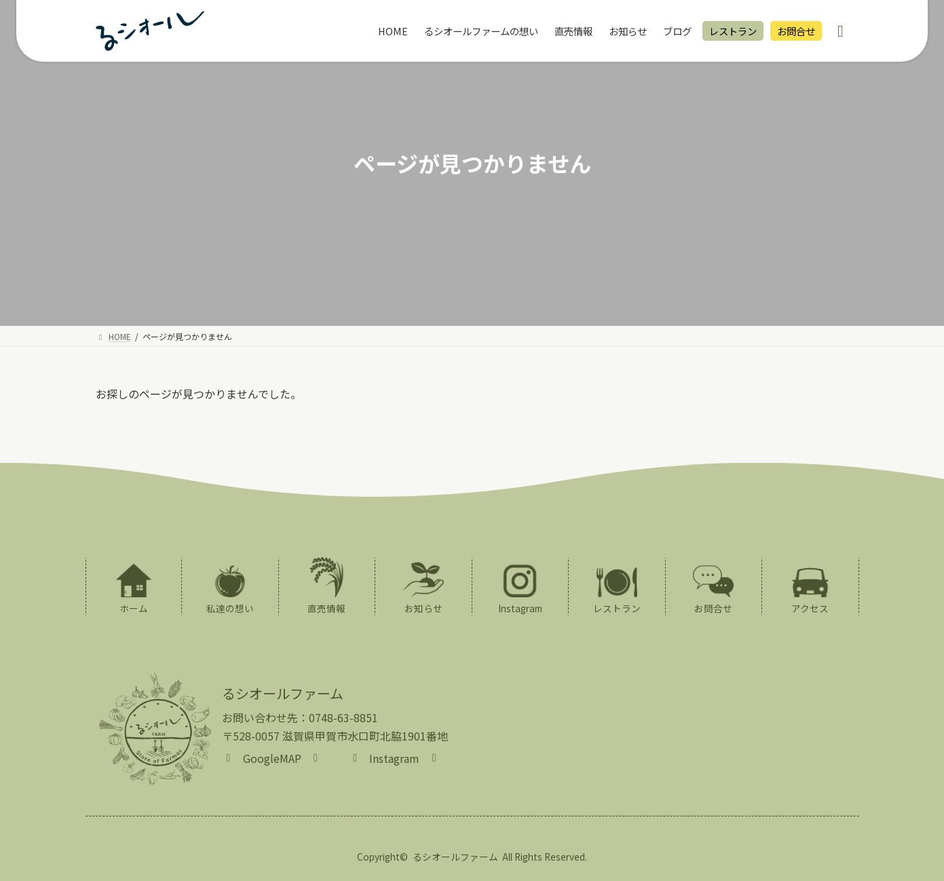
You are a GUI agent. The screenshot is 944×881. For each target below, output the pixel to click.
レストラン (733, 31)
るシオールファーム (455, 856)
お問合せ (796, 31)
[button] (272, 757)
